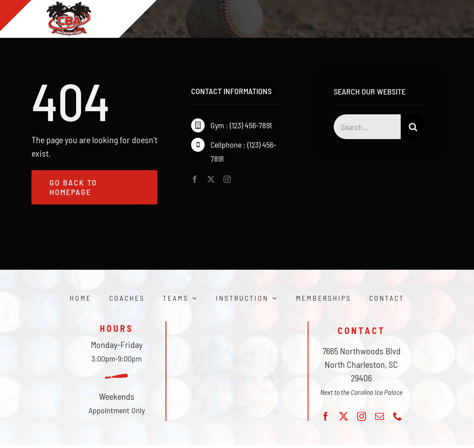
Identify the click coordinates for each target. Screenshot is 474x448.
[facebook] (194, 179)
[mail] (379, 416)
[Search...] (367, 128)
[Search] (413, 128)
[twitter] (211, 179)
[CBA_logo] (237, 336)
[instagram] (227, 179)
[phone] (397, 416)
